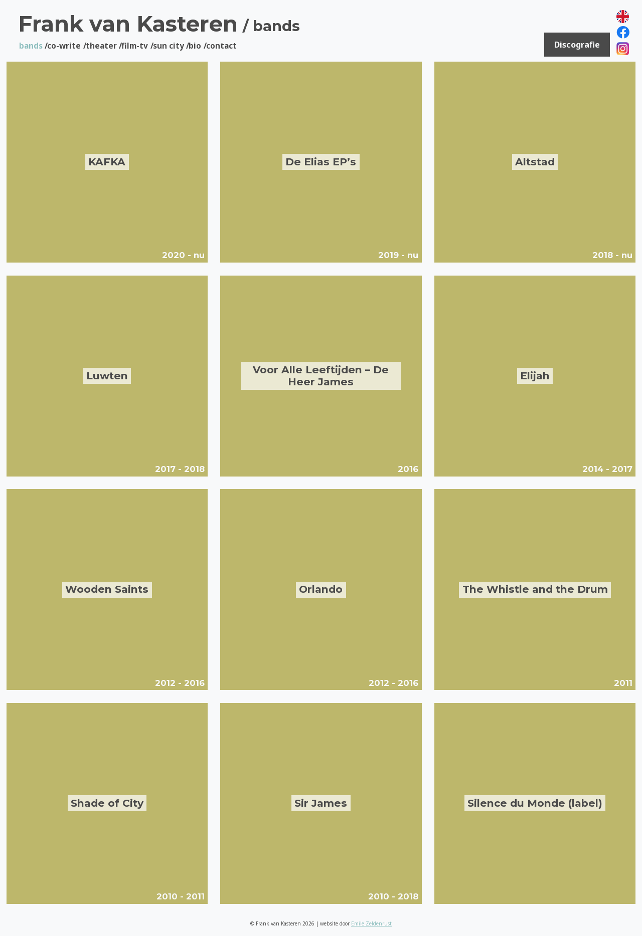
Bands (31, 46)
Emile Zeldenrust (371, 923)
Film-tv (134, 46)
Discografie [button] (577, 45)
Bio (195, 46)
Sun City (168, 46)
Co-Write (64, 46)
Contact (221, 46)
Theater (101, 46)
